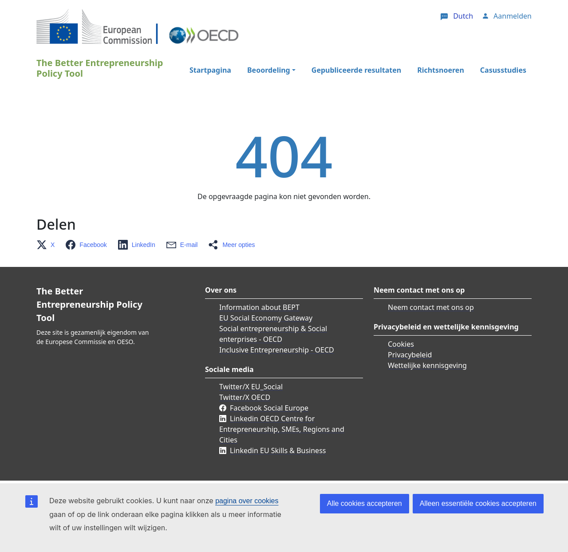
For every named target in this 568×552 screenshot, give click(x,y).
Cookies (401, 344)
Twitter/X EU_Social (251, 386)
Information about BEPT (259, 307)
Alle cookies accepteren (364, 503)
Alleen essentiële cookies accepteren (478, 503)
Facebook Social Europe (269, 408)
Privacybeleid (410, 355)
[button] (48, 244)
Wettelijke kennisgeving (427, 365)
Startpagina (210, 70)
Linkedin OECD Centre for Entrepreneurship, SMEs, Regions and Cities (281, 429)
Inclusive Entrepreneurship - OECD (276, 350)
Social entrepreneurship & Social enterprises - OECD (273, 334)
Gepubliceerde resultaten (356, 70)
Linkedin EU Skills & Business (278, 450)
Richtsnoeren (440, 70)
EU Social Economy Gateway (265, 318)
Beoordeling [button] (268, 70)
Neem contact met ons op (431, 307)
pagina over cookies (246, 501)
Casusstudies (503, 70)
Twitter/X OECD (244, 397)
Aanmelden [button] (512, 16)
